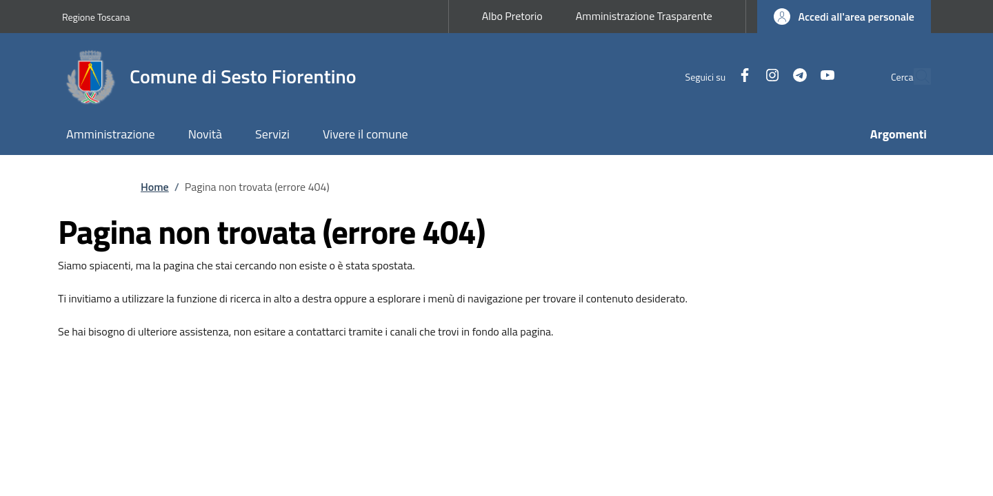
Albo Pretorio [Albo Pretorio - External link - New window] (512, 16)
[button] (844, 16)
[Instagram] (740, 76)
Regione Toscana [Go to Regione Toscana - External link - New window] (96, 17)
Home (155, 186)
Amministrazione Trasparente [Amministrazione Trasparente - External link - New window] (644, 16)
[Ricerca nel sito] (914, 76)
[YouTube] (796, 76)
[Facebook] (713, 76)
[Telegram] (768, 76)
